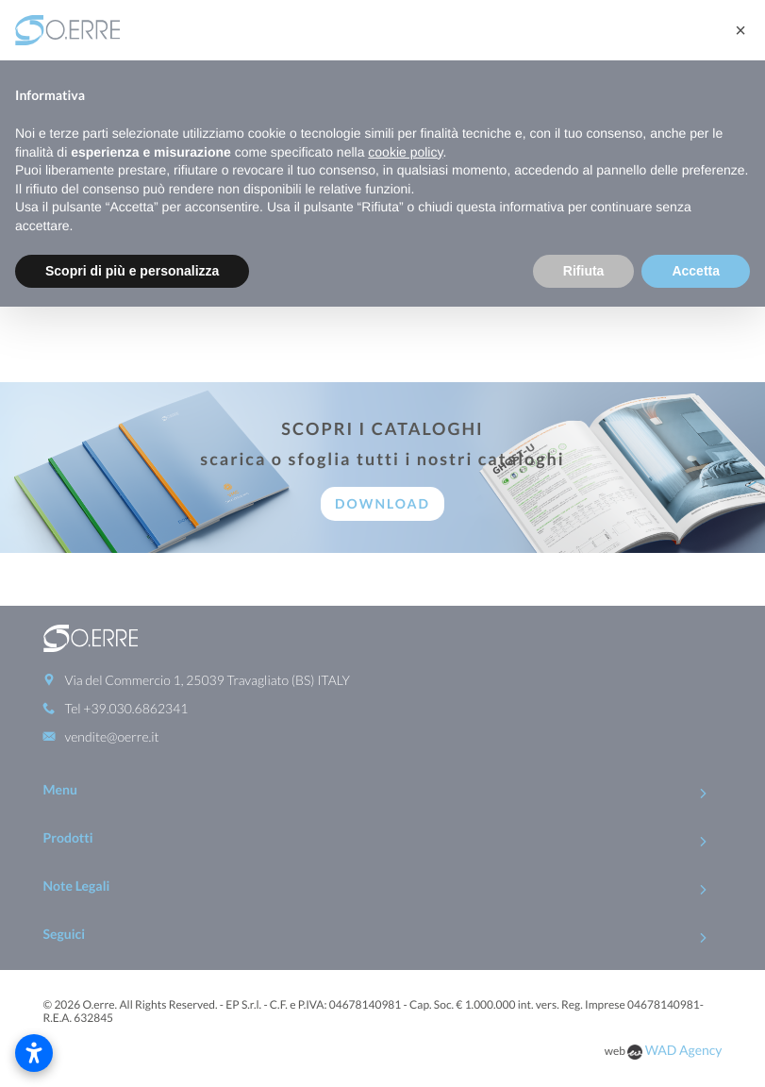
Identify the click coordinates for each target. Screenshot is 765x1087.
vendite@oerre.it (112, 693)
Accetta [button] (696, 270)
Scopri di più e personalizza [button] (132, 270)
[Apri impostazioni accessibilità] (34, 1053)
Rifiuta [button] (584, 270)
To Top (382, 1065)
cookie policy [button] (405, 151)
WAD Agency (684, 1006)
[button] (740, 30)
